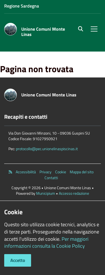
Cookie (60, 172)
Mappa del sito (82, 172)
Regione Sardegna (21, 6)
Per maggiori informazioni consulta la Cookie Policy (46, 242)
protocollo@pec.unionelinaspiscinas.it (47, 149)
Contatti (51, 178)
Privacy (45, 172)
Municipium (45, 193)
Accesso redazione (74, 193)
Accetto (17, 260)
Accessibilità (26, 172)
